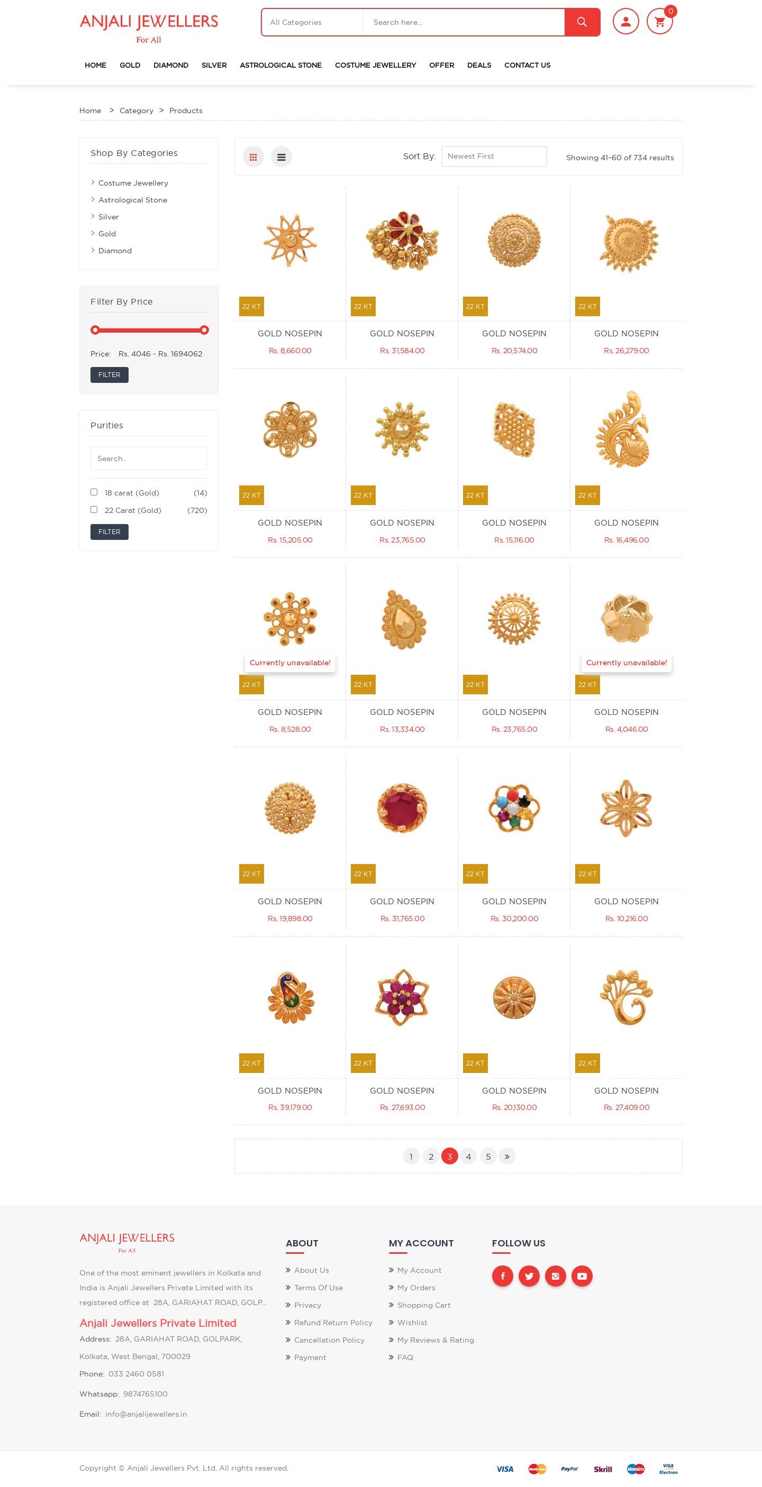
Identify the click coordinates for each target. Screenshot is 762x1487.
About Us (311, 1270)
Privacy (307, 1305)
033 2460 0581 (136, 1374)
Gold (130, 65)
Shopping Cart (424, 1305)
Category (136, 110)
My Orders (416, 1287)
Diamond (170, 65)
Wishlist (412, 1322)
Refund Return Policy (333, 1322)
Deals (479, 65)
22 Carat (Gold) (148, 510)
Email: (90, 1414)
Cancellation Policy (329, 1340)
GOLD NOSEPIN (290, 333)
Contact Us (527, 65)
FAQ (405, 1357)
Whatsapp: (99, 1394)
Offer (441, 65)
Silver (214, 65)
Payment (310, 1357)
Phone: (92, 1374)
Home (95, 65)
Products (186, 110)
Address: (95, 1339)
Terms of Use (318, 1287)
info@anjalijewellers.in (146, 1414)
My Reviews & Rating (435, 1340)
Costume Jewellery (375, 65)
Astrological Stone (281, 65)
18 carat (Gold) (148, 493)
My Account (419, 1270)
